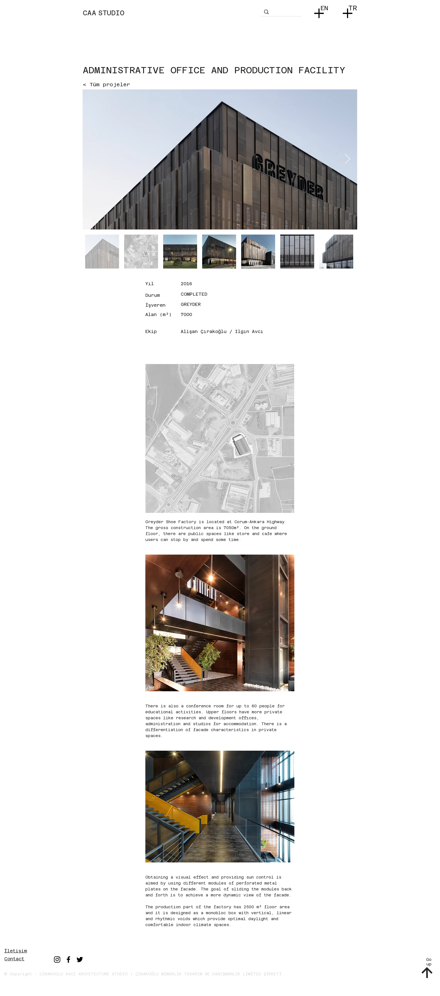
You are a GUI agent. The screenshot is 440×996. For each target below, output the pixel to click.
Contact (14, 958)
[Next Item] (347, 159)
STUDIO (111, 13)
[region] (171, 18)
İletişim (15, 951)
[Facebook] (68, 959)
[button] (320, 11)
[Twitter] (80, 959)
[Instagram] (57, 959)
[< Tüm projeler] (106, 84)
